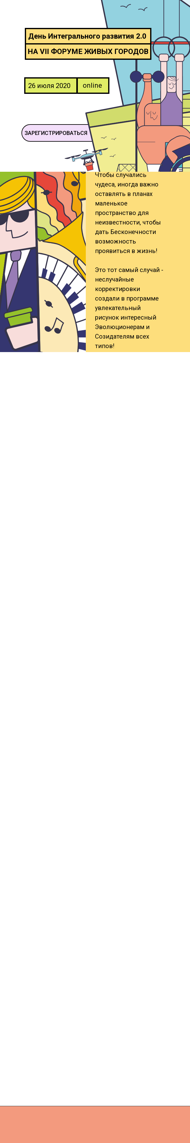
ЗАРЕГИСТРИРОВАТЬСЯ (56, 133)
